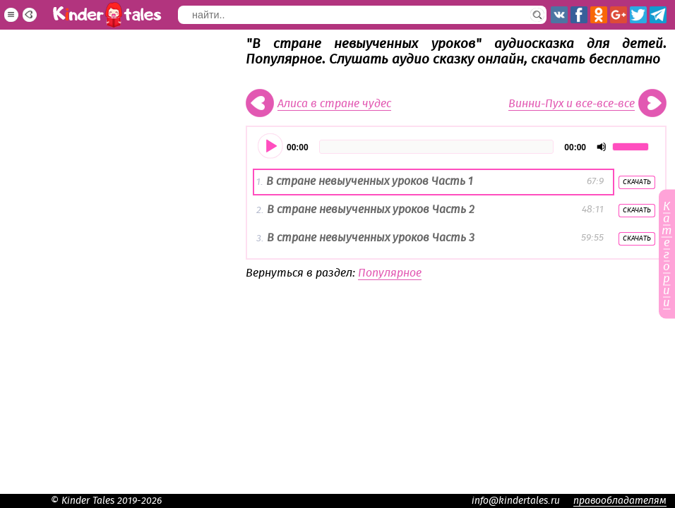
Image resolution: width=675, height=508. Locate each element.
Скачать (637, 182)
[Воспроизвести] (271, 146)
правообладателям (620, 501)
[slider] (437, 146)
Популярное (390, 273)
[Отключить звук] (602, 147)
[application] (456, 147)
